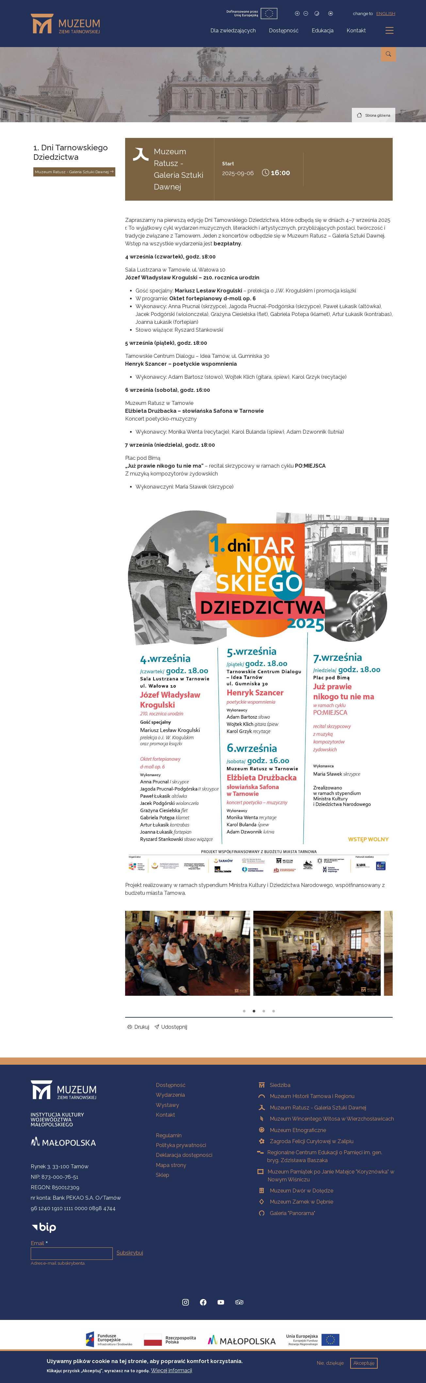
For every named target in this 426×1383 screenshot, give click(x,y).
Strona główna (377, 115)
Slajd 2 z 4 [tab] (254, 1011)
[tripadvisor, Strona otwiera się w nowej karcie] (239, 1303)
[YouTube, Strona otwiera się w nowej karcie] (221, 1302)
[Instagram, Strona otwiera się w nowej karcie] (185, 1302)
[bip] (44, 1228)
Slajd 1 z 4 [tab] (244, 1011)
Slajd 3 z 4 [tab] (264, 1011)
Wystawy (167, 1105)
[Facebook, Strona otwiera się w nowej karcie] (203, 1302)
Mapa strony (171, 1165)
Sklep (162, 1175)
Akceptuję (363, 1363)
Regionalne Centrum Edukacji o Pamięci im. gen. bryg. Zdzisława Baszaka (324, 1156)
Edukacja (323, 30)
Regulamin (169, 1135)
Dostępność (284, 30)
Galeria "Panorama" (292, 1213)
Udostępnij (171, 1027)
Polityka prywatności (181, 1145)
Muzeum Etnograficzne (298, 1130)
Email (37, 1243)
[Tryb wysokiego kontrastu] (317, 13)
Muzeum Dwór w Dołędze (301, 1191)
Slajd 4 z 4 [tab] (273, 1011)
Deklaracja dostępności (184, 1155)
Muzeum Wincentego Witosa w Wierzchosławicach (332, 1119)
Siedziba (280, 1085)
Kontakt (356, 30)
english (385, 13)
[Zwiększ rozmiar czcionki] (297, 13)
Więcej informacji (171, 1370)
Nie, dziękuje (330, 1363)
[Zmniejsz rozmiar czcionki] (306, 13)
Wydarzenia (170, 1095)
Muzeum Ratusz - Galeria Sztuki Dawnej (74, 172)
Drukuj (138, 1027)
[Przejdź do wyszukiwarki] (388, 54)
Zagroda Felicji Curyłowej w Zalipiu (311, 1141)
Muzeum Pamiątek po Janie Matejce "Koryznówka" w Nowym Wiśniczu (331, 1176)
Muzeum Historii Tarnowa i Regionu (312, 1096)
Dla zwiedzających (233, 30)
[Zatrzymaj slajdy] (330, 13)
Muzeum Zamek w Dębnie (301, 1202)
